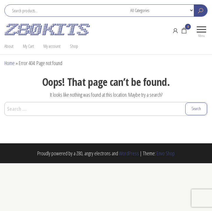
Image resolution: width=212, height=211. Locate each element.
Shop (74, 46)
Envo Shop (166, 153)
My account (51, 46)
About (8, 46)
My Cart (28, 46)
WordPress (129, 153)
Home (9, 63)
